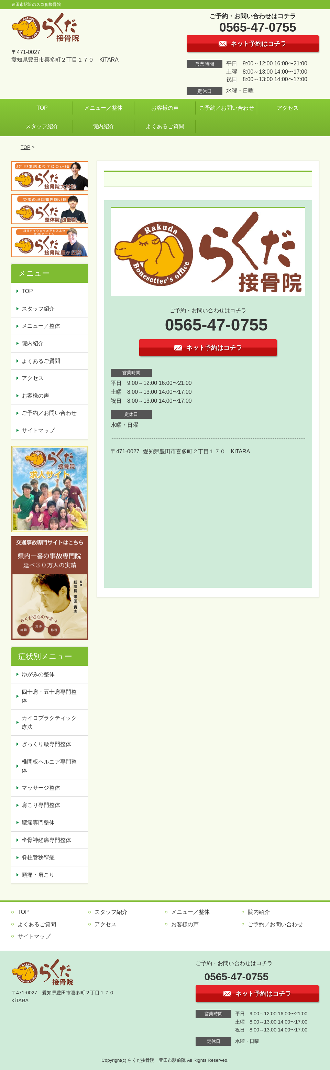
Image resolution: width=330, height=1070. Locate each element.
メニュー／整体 (103, 108)
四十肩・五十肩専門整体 (49, 696)
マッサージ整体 (41, 788)
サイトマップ (38, 430)
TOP (42, 108)
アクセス (288, 108)
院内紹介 (103, 126)
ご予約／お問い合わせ (226, 108)
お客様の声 (165, 108)
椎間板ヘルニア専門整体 (49, 766)
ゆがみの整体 (38, 674)
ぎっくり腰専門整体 (46, 744)
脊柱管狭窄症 (38, 857)
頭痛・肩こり (38, 875)
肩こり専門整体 (41, 805)
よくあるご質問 (165, 126)
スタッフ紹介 (41, 126)
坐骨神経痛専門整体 (46, 840)
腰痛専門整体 (38, 822)
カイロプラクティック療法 (49, 722)
